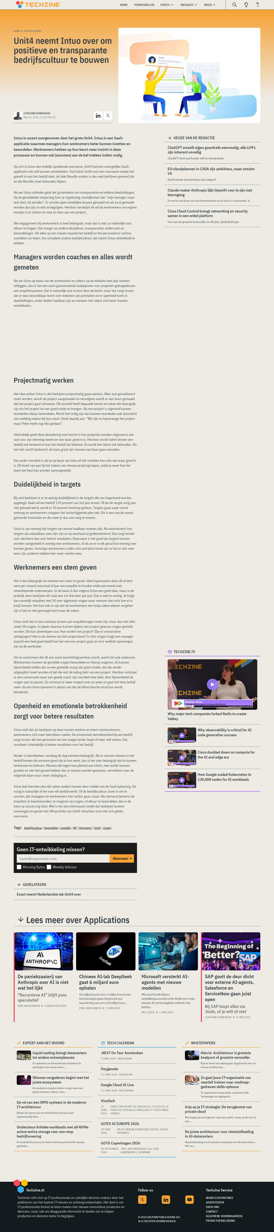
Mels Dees (148, 1012)
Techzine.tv (184, 651)
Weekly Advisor (65, 867)
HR (74, 828)
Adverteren (215, 1202)
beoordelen (51, 828)
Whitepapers (203, 1042)
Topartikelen (144, 5)
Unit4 (97, 828)
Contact (212, 1211)
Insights (187, 5)
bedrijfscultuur (33, 828)
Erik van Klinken (29, 1006)
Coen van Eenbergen (218, 1017)
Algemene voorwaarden (224, 1216)
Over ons (212, 1207)
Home (124, 5)
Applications (32, 31)
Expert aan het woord (44, 1042)
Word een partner (219, 1198)
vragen (107, 828)
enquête (66, 828)
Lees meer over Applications (78, 920)
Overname (85, 828)
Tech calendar (120, 1042)
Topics (165, 5)
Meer (208, 5)
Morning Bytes (34, 867)
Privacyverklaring (220, 1220)
